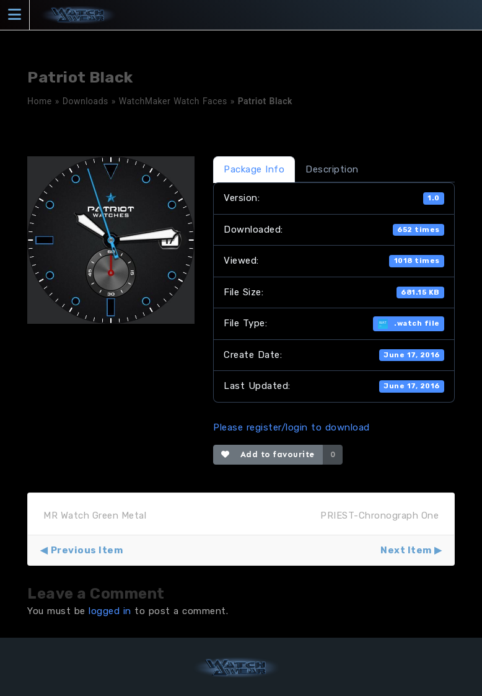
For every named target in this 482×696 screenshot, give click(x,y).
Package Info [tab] (254, 169)
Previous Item (87, 550)
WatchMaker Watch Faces (173, 101)
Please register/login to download (291, 427)
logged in (110, 611)
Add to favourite (268, 454)
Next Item (406, 550)
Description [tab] (332, 169)
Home (39, 101)
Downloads (85, 101)
